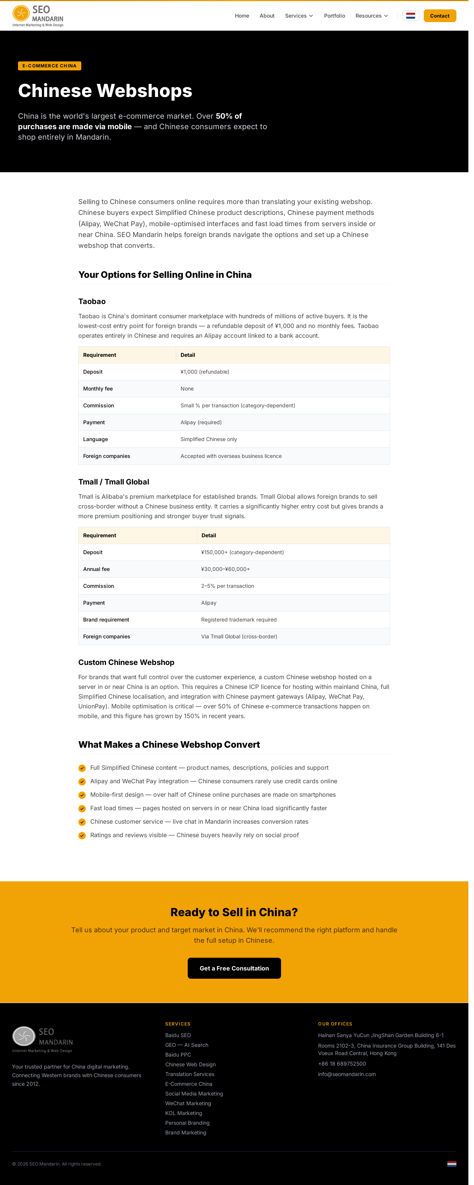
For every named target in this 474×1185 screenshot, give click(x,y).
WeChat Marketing (188, 1103)
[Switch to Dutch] (410, 15)
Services (299, 15)
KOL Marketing (183, 1113)
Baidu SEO (178, 1035)
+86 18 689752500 (342, 1063)
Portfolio (334, 15)
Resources (372, 15)
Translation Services (189, 1074)
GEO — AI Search (186, 1045)
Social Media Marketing (194, 1093)
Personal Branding (187, 1122)
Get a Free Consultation (234, 968)
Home (242, 15)
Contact (440, 16)
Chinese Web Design (190, 1064)
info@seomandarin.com (347, 1074)
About (267, 15)
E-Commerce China (188, 1084)
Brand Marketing (185, 1132)
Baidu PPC (178, 1054)
